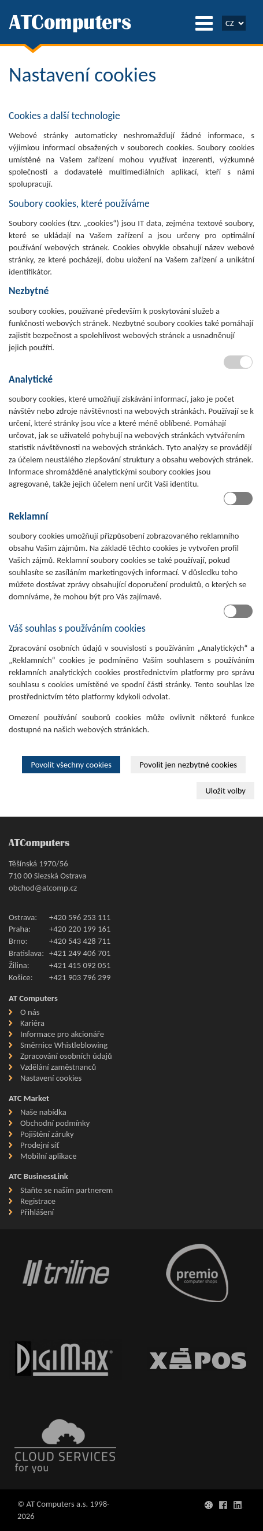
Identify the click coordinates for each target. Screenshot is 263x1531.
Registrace (37, 1201)
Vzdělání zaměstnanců (58, 1067)
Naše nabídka (43, 1112)
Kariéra (32, 1023)
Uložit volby (225, 790)
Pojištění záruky (47, 1134)
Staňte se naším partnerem (66, 1190)
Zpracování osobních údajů (66, 1056)
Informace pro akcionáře (62, 1034)
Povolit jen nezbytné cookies (188, 764)
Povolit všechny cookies (71, 764)
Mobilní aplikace (48, 1156)
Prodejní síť (39, 1145)
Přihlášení (37, 1212)
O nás (29, 1012)
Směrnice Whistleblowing (64, 1045)
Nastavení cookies (51, 1078)
